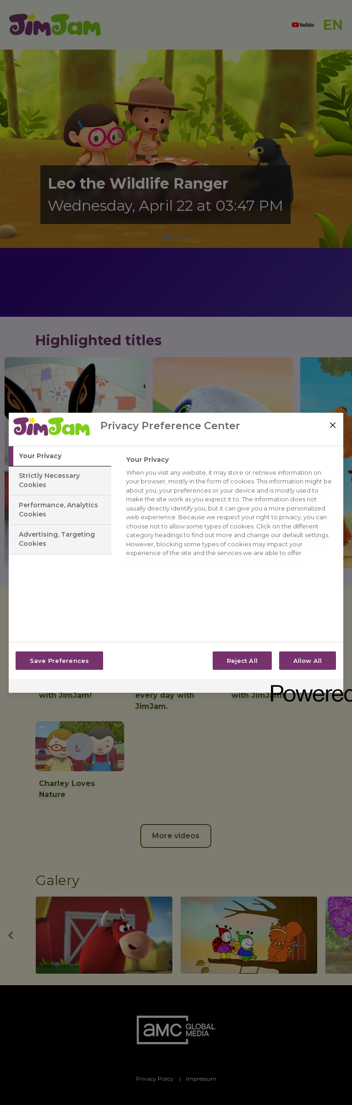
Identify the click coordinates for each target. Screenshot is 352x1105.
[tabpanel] (230, 508)
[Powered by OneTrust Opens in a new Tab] (304, 687)
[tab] (60, 456)
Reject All (242, 660)
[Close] (333, 425)
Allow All (307, 660)
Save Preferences (59, 660)
